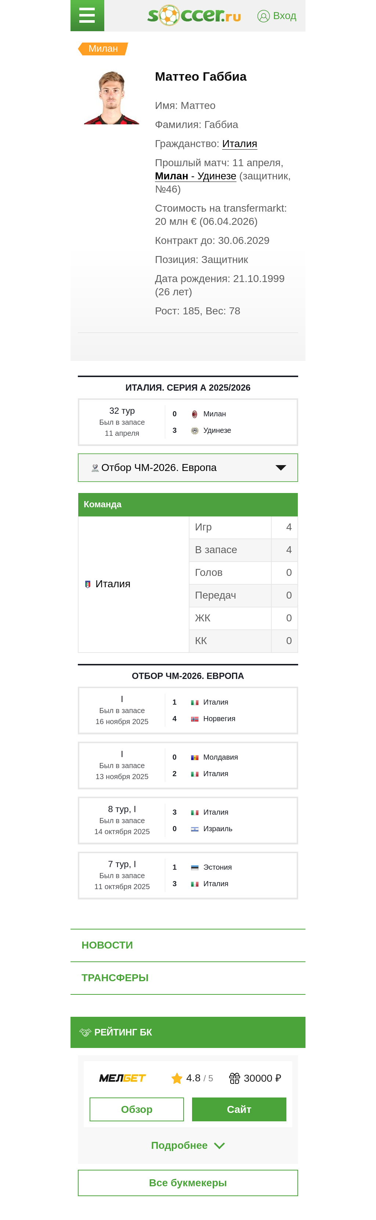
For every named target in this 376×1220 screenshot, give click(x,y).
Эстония (217, 867)
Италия (239, 143)
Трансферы (115, 977)
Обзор (136, 1109)
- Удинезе (195, 176)
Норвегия (219, 719)
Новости (107, 945)
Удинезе (217, 430)
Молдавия (220, 757)
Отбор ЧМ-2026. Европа (188, 676)
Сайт (239, 1109)
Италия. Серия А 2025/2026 (188, 387)
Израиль (217, 829)
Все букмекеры (188, 1182)
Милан (214, 414)
